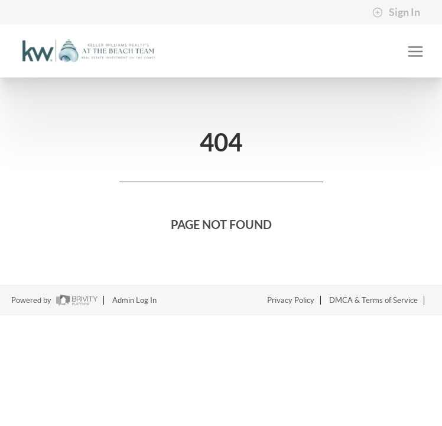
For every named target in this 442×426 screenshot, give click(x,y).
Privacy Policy (290, 300)
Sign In (396, 12)
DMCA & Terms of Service (373, 300)
